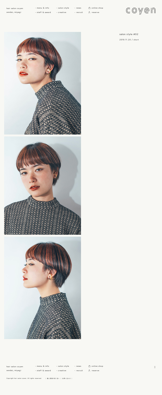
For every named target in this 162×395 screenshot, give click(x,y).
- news (78, 8)
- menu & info (42, 8)
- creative (61, 12)
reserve (93, 12)
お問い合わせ (66, 378)
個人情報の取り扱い (53, 378)
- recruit (79, 12)
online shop (95, 8)
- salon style (62, 8)
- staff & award (43, 12)
